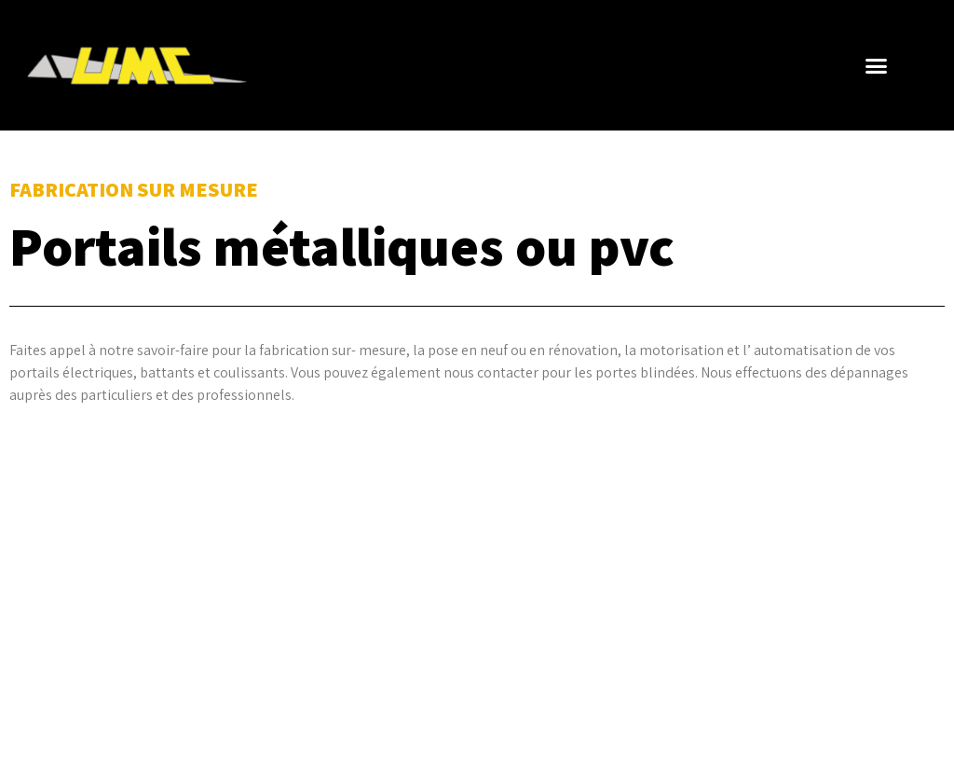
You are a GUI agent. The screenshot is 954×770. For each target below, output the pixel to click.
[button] (876, 65)
